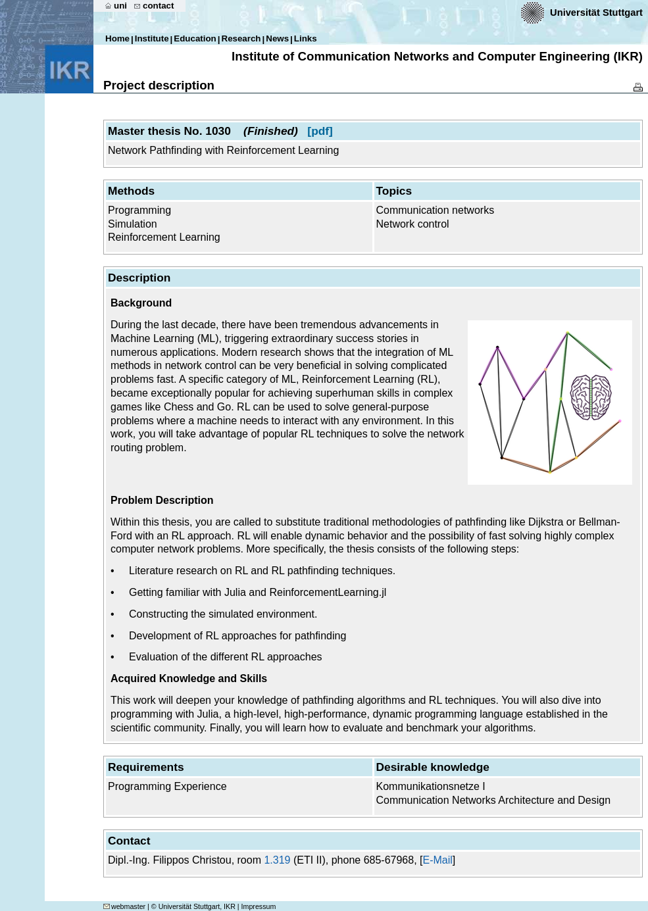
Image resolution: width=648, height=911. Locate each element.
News (277, 38)
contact (158, 6)
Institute (152, 38)
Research (241, 38)
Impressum (258, 906)
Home (117, 38)
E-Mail (437, 860)
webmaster (124, 906)
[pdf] (319, 130)
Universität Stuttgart (596, 12)
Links (305, 38)
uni (120, 6)
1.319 (277, 860)
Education (195, 38)
